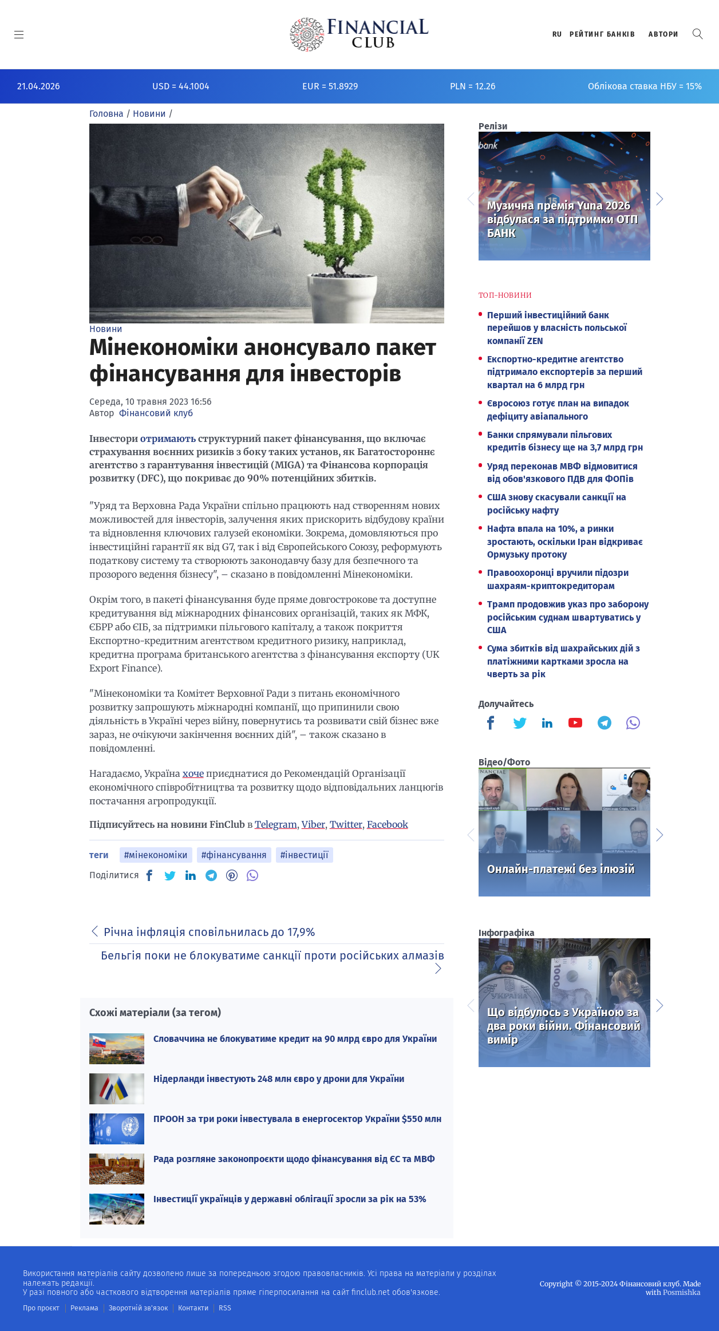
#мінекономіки (156, 855)
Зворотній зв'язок (137, 1308)
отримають (168, 438)
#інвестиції (305, 855)
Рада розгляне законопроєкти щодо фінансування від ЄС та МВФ (294, 1159)
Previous (470, 197)
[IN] (190, 876)
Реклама (84, 1308)
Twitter (346, 824)
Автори (664, 34)
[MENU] (19, 34)
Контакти (191, 1308)
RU (557, 34)
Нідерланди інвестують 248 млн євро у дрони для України (278, 1078)
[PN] (232, 875)
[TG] (211, 875)
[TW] (170, 875)
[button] (698, 34)
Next (659, 197)
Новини (106, 328)
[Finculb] (493, 724)
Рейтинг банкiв (602, 34)
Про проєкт (41, 1308)
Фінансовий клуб (156, 413)
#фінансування (234, 855)
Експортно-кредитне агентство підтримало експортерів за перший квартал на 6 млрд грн (564, 372)
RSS (222, 1308)
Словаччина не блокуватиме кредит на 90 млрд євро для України (295, 1038)
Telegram (276, 824)
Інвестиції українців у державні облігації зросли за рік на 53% (289, 1199)
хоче (193, 773)
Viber (313, 824)
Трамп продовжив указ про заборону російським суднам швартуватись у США (568, 617)
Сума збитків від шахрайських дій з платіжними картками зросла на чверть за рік (563, 661)
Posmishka (682, 1292)
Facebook (387, 824)
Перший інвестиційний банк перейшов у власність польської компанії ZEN (557, 328)
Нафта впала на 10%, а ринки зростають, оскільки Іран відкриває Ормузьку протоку (565, 541)
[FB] (149, 875)
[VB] (252, 875)
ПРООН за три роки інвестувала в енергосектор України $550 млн (297, 1118)
